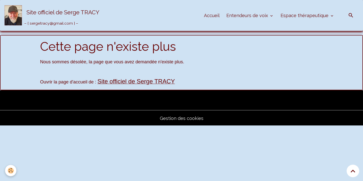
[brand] (53, 15)
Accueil (212, 15)
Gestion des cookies (181, 118)
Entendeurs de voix (247, 15)
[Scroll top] (353, 171)
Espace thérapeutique (305, 15)
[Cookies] (10, 170)
